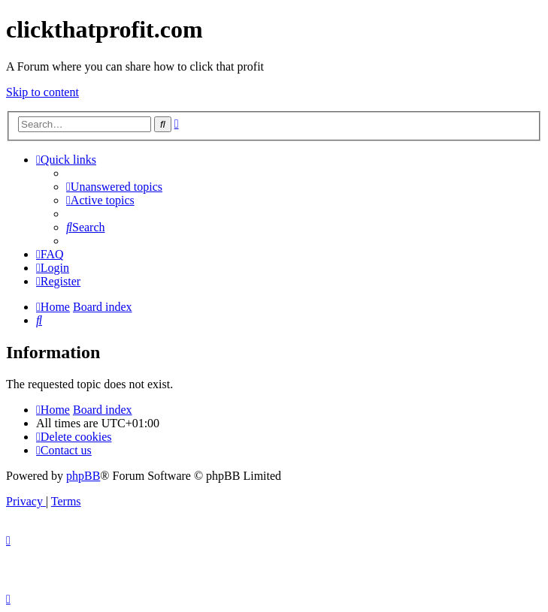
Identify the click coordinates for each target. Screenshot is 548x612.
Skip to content (42, 92)
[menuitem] (114, 186)
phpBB (83, 475)
